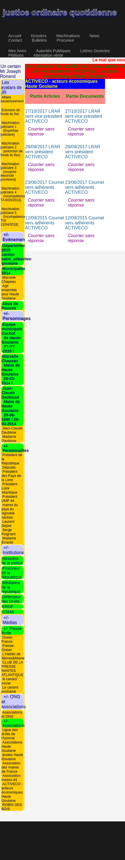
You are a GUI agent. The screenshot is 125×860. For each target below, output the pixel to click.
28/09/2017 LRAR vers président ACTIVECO (42, 151)
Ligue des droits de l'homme (9, 734)
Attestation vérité (48, 55)
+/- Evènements (20, 237)
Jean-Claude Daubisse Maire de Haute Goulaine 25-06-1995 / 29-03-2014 (10, 406)
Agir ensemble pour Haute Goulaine (10, 292)
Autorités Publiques (53, 51)
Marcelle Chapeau (8, 279)
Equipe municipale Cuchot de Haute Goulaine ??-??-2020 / (11, 337)
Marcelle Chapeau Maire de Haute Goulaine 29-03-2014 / (10, 369)
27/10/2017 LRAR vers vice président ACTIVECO (43, 116)
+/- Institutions (17, 550)
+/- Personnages (21, 316)
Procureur (65, 40)
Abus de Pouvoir (9, 305)
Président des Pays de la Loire (11, 475)
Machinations (68, 36)
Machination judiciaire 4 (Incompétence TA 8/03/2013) (13, 194)
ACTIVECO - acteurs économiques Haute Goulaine (11, 792)
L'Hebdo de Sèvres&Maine (12, 655)
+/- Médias (14, 620)
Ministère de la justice (11, 560)
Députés (9, 467)
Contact (15, 40)
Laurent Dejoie (7, 523)
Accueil (14, 36)
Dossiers (38, 36)
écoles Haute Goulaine (12, 757)
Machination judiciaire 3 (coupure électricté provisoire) (10, 171)
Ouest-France (7, 639)
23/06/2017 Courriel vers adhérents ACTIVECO (44, 187)
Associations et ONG (11, 714)
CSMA (8, 612)
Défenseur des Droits (11, 599)
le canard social (9, 680)
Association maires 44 (11, 777)
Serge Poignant (8, 531)
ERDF (7, 606)
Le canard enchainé (9, 689)
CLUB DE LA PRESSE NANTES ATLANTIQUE (12, 668)
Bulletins (39, 40)
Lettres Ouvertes (95, 51)
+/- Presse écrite (11, 630)
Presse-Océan (7, 647)
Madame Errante (8, 540)
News (94, 36)
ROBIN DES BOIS (11, 807)
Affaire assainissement (12, 99)
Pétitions (16, 55)
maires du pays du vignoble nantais (9, 510)
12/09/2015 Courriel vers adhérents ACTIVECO (44, 222)
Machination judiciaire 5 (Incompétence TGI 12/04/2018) (13, 216)
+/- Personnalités (15, 447)
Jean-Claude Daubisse (11, 430)
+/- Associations (13, 723)
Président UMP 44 (9, 498)
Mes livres (17, 51)
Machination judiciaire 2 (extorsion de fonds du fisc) (11, 149)
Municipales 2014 (13, 270)
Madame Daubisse (8, 438)
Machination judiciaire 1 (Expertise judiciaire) (10, 128)
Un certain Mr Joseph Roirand (10, 71)
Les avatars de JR (11, 87)
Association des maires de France (11, 767)
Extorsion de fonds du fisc (10, 112)
